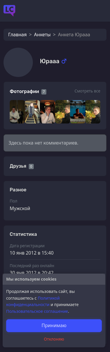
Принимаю (53, 325)
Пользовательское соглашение (37, 311)
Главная (17, 34)
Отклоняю (54, 339)
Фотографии (24, 91)
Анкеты (42, 34)
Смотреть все (87, 91)
